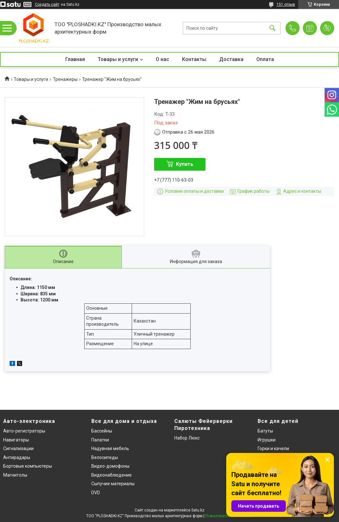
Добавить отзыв (327, 28)
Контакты (194, 59)
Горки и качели (273, 448)
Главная (75, 59)
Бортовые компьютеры (27, 466)
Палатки (100, 439)
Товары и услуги (118, 59)
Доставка (231, 59)
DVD (95, 492)
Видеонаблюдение (111, 475)
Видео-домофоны (110, 466)
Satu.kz (197, 510)
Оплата (265, 59)
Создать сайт (47, 4)
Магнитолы (15, 475)
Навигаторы (16, 439)
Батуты (265, 430)
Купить (184, 164)
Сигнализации (18, 448)
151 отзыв (286, 4)
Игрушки (267, 439)
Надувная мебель (110, 448)
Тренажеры (65, 79)
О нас (162, 59)
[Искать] (272, 28)
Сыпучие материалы (113, 483)
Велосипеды (104, 457)
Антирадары (16, 457)
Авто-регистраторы (24, 430)
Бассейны (101, 430)
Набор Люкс (187, 437)
